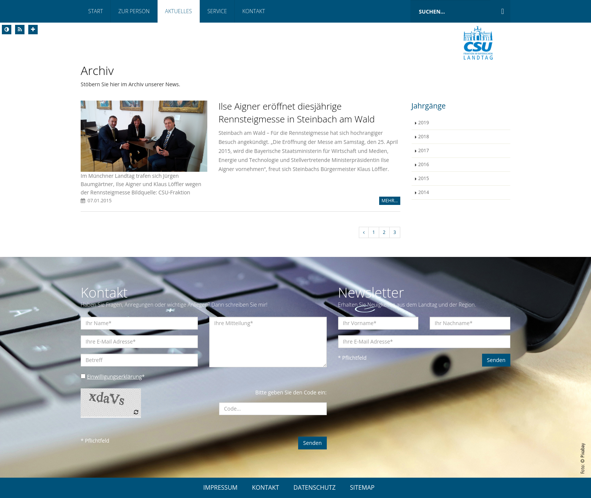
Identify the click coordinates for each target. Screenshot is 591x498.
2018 (423, 136)
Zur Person (134, 11)
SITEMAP (362, 487)
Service (217, 11)
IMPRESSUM (220, 487)
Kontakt (253, 11)
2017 (423, 150)
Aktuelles (178, 11)
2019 (423, 122)
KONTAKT (265, 487)
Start (95, 11)
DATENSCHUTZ (315, 487)
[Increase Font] (33, 29)
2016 (423, 164)
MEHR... (389, 200)
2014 (423, 192)
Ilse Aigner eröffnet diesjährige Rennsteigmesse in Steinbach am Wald (297, 112)
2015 (423, 178)
